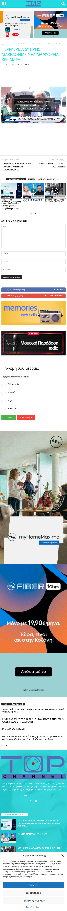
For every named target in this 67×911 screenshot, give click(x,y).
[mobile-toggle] (4, 4)
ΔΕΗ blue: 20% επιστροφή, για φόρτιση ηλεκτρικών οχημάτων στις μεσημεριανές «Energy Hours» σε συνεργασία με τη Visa (11, 204)
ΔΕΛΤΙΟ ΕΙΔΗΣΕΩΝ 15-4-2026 (32, 201)
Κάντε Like (59, 290)
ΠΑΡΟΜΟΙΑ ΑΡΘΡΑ (16, 179)
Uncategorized (7, 197)
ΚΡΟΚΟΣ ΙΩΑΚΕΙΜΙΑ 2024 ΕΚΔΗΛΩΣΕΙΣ (52, 165)
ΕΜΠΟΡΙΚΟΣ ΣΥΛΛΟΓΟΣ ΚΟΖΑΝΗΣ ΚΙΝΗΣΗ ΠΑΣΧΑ (55, 201)
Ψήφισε (8, 418)
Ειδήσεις (12, 44)
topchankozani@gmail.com (39, 796)
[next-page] (35, 213)
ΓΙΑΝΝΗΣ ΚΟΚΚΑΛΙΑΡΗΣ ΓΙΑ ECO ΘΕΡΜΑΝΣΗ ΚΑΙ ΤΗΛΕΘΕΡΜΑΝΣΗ (16, 166)
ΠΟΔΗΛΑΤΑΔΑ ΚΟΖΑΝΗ (13, 729)
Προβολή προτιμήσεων (33, 901)
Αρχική (3, 44)
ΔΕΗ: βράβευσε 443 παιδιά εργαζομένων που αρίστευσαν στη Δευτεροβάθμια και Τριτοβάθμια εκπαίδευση (31, 738)
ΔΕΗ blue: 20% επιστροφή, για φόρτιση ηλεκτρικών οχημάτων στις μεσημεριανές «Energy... (40, 823)
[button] (62, 855)
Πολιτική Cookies (32, 907)
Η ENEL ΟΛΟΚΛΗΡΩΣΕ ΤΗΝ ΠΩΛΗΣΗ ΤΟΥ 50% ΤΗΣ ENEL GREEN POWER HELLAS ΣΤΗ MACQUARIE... (32, 720)
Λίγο (10, 400)
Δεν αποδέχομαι (33, 893)
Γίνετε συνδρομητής (54, 296)
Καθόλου (12, 408)
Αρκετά (11, 392)
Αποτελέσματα (26, 418)
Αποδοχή (33, 885)
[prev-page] (31, 213)
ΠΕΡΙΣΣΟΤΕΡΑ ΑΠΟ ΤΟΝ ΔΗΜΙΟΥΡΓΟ (43, 179)
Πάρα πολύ (13, 384)
